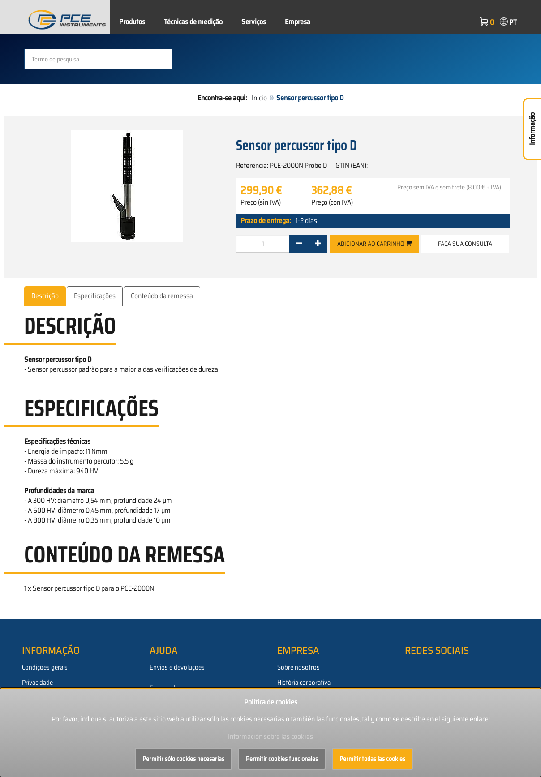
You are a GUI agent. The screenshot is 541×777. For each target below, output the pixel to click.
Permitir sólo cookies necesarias (183, 759)
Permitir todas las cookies (372, 759)
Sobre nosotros (298, 667)
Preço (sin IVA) (260, 202)
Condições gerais (45, 667)
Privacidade (37, 682)
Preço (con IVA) (332, 202)
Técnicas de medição (193, 21)
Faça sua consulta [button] (465, 244)
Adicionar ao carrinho (374, 244)
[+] (317, 244)
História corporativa (304, 682)
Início (259, 97)
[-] (299, 244)
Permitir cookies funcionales (282, 759)
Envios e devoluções (177, 667)
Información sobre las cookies (270, 736)
